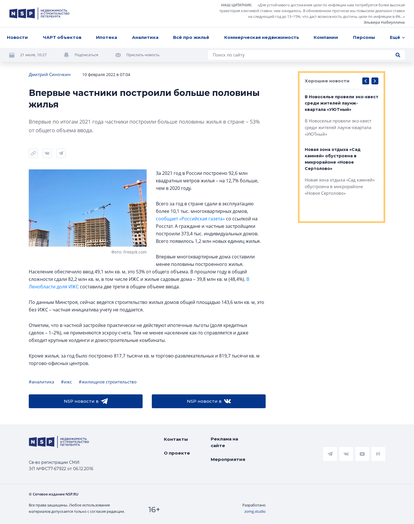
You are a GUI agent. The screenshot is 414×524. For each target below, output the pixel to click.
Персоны (364, 37)
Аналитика (145, 37)
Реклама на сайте (224, 442)
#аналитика (41, 382)
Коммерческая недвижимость (261, 37)
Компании (326, 37)
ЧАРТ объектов (62, 37)
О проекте (177, 453)
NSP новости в (86, 401)
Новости (17, 37)
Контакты (176, 439)
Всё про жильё (191, 37)
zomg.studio (255, 511)
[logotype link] (39, 13)
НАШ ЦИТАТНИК (236, 4)
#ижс (66, 382)
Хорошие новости (327, 81)
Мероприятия (228, 459)
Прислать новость (143, 54)
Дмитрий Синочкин (50, 74)
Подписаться (86, 54)
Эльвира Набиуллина (384, 22)
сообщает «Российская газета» (190, 218)
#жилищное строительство (108, 382)
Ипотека (106, 37)
